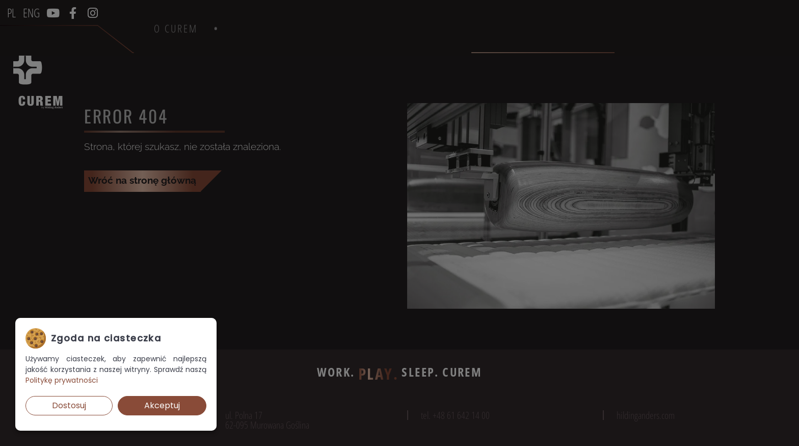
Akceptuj (162, 405)
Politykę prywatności (61, 380)
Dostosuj (69, 405)
